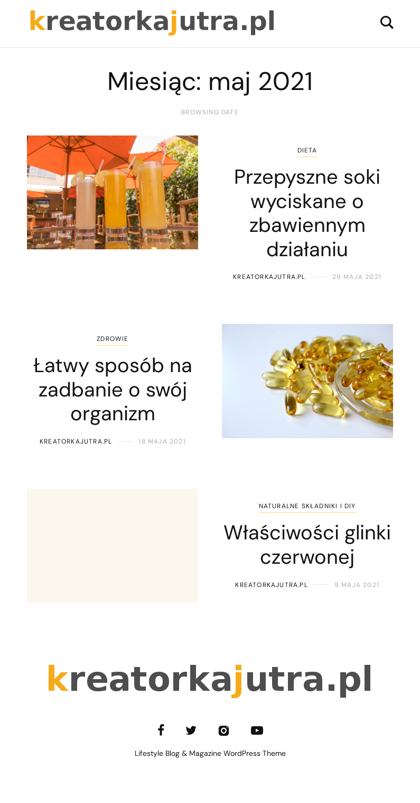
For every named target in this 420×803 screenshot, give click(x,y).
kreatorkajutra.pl (269, 277)
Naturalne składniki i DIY (307, 506)
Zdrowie (112, 339)
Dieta (307, 150)
